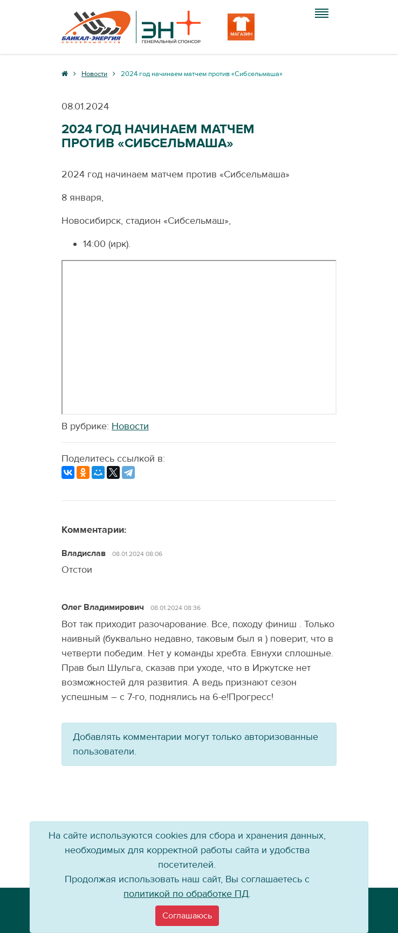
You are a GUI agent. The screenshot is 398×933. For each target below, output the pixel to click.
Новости (130, 426)
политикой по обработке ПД (186, 894)
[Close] (187, 915)
